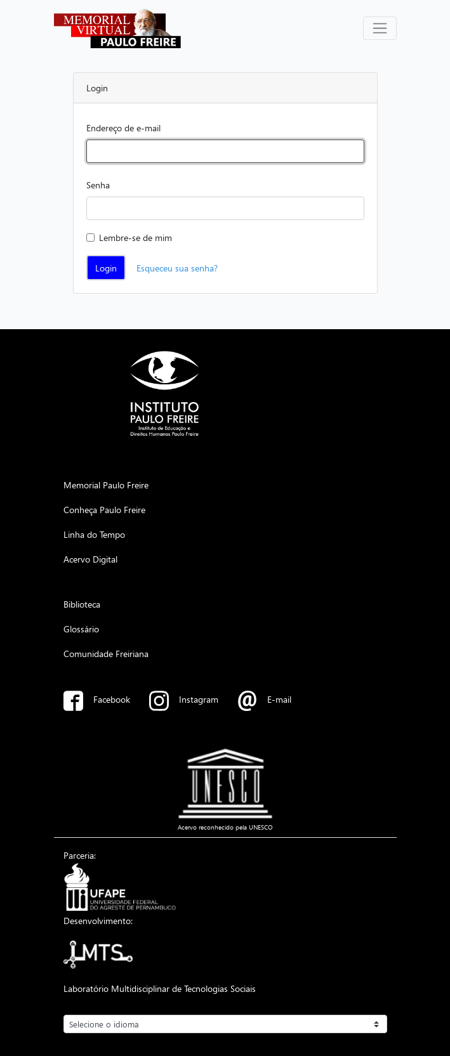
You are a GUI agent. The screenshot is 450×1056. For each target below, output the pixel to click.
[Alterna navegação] (380, 28)
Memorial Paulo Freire (106, 484)
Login (106, 267)
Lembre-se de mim (135, 237)
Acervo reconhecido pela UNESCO (225, 827)
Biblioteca (81, 603)
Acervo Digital (90, 558)
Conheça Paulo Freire (104, 509)
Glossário (81, 628)
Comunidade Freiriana (106, 653)
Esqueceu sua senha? (177, 267)
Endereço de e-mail (123, 127)
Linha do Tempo (94, 534)
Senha (98, 184)
